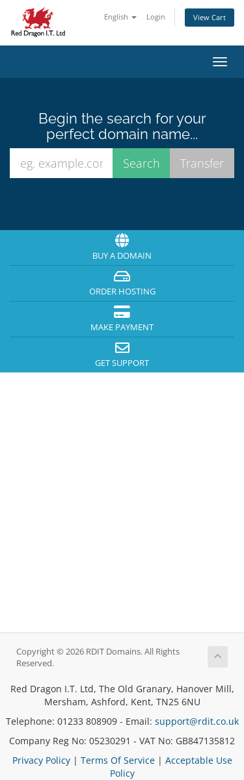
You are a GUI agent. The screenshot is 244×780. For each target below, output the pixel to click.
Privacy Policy (41, 760)
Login (155, 16)
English (120, 16)
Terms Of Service (118, 760)
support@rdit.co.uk (197, 721)
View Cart (209, 17)
